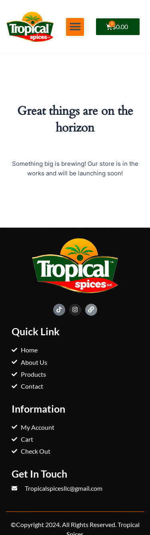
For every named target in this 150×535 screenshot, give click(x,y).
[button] (75, 27)
